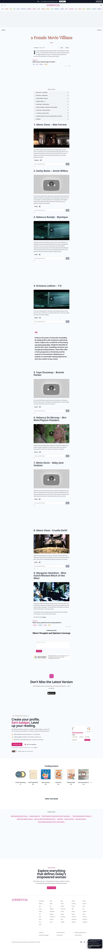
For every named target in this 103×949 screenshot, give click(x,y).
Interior (34, 8)
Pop (34, 64)
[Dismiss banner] (69, 655)
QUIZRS (69, 626)
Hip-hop (41, 64)
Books (51, 903)
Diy (50, 906)
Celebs (62, 903)
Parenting (63, 916)
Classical (45, 64)
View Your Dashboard (30, 744)
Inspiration (88, 8)
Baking (73, 901)
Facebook (35, 625)
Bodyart (38, 8)
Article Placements (61, 932)
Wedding (99, 8)
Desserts (47, 8)
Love (40, 914)
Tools (40, 924)
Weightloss (29, 8)
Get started (87, 739)
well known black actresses (25, 819)
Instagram (40, 625)
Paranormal (23, 8)
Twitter (45, 625)
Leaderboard (74, 739)
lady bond (60, 819)
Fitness (79, 8)
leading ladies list (34, 816)
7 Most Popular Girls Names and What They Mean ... (56, 816)
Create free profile (17, 744)
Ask (67, 164)
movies (3, 30)
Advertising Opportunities (80, 932)
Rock (37, 64)
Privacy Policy (60, 935)
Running (84, 916)
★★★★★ (99, 30)
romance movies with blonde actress (44, 819)
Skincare (51, 919)
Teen (14, 8)
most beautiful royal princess (19, 816)
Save (61, 47)
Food (84, 906)
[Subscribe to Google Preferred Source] (40, 657)
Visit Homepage (51, 887)
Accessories (71, 8)
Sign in (35, 747)
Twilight (62, 922)
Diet (40, 906)
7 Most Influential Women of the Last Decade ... (51, 822)
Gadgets (51, 908)
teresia (44, 617)
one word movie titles (42, 345)
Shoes (66, 8)
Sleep (62, 919)
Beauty (6, 8)
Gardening (94, 8)
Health (40, 911)
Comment (39, 651)
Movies (18, 8)
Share (66, 47)
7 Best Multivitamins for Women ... (82, 816)
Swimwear (85, 919)
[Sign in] (101, 5)
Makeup (62, 8)
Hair (83, 908)
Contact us (41, 932)
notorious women (81, 819)
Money (62, 914)
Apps (51, 901)
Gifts (73, 908)
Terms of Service (78, 935)
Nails (52, 8)
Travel (3, 8)
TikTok (49, 625)
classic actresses (69, 819)
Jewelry (43, 8)
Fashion (62, 906)
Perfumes (74, 916)
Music (84, 8)
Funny (11, 8)
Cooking (73, 903)
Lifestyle (84, 911)
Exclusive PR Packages (43, 935)
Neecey (36, 47)
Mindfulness (56, 8)
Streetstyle (74, 919)
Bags (76, 8)
